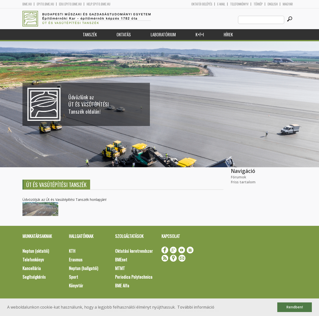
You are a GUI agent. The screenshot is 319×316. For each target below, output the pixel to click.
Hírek (228, 34)
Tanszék (90, 34)
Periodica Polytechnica (133, 277)
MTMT (120, 268)
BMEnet (121, 259)
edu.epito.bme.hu (70, 4)
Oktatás (124, 34)
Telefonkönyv (239, 4)
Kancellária (31, 268)
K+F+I (200, 34)
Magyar (288, 4)
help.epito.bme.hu (98, 4)
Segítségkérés (34, 277)
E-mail (221, 4)
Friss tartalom (243, 182)
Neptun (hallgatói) (83, 268)
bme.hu (27, 4)
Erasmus (75, 259)
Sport (73, 277)
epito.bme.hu (45, 4)
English (273, 4)
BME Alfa (122, 285)
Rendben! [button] (294, 307)
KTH (72, 251)
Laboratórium (163, 34)
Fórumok (238, 177)
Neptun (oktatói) (35, 251)
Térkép (258, 4)
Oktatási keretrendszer (134, 251)
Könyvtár (76, 285)
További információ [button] (195, 307)
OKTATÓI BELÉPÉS (201, 4)
